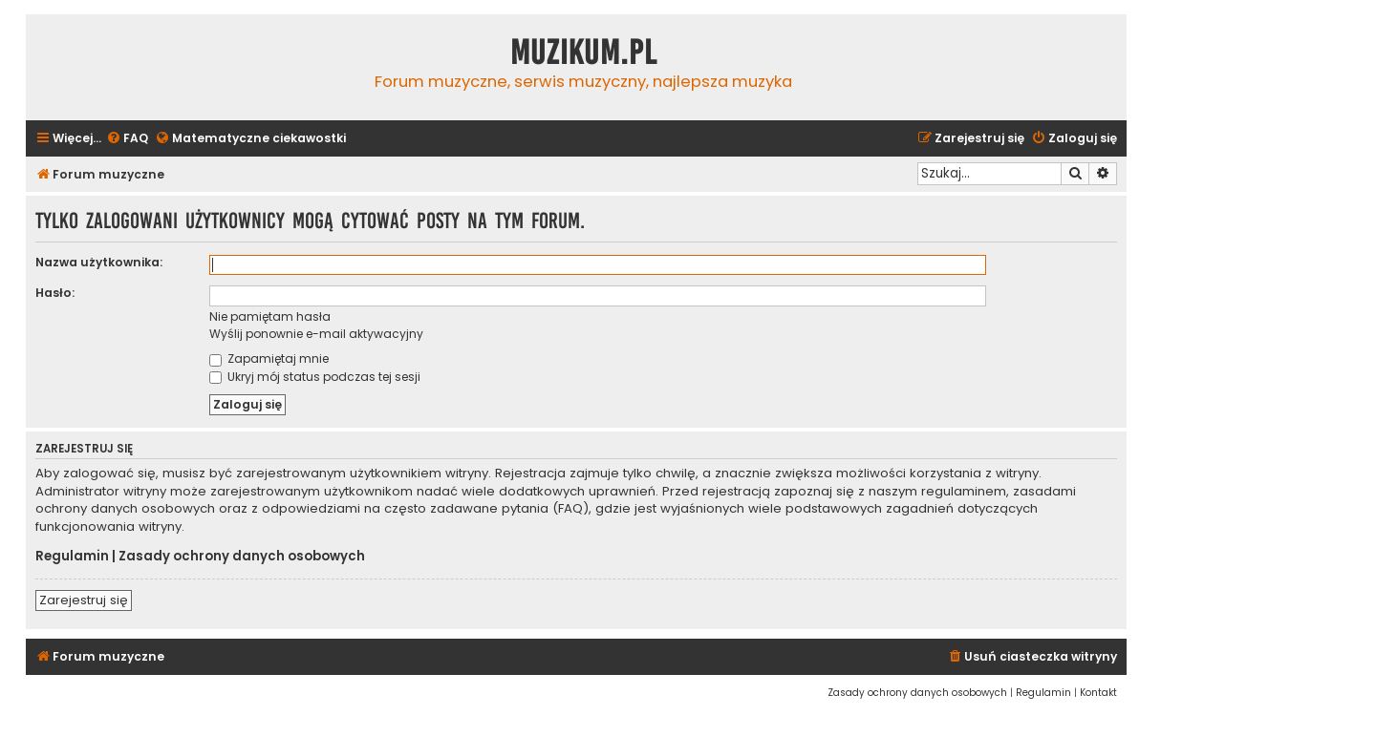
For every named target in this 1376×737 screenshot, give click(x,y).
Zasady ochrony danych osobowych (241, 556)
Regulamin (72, 556)
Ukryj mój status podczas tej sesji (314, 376)
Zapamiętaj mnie (269, 358)
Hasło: (55, 292)
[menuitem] (127, 139)
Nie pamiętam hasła (270, 316)
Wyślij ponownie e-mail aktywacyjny (316, 333)
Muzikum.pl (583, 52)
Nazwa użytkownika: (98, 262)
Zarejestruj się (83, 600)
